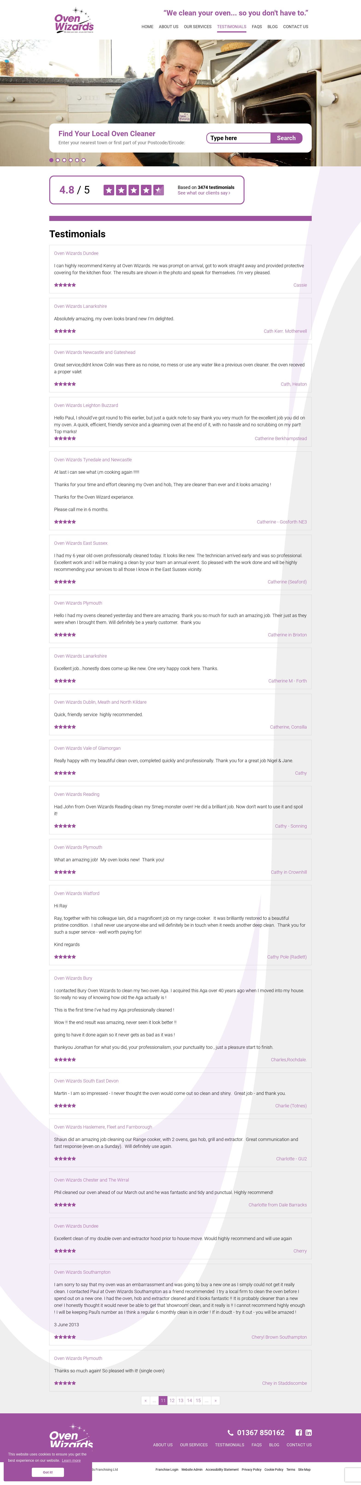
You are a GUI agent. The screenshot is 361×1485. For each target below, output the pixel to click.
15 (198, 1400)
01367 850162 (256, 1432)
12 (172, 1400)
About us (168, 26)
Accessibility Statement (222, 1469)
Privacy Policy (252, 1469)
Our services (198, 26)
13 (180, 1400)
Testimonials (231, 26)
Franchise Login (167, 1469)
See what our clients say (204, 193)
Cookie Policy (274, 1469)
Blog (273, 26)
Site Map (304, 1469)
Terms (290, 1469)
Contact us (295, 26)
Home (147, 26)
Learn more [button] (71, 1460)
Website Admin (192, 1469)
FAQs (257, 26)
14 (189, 1400)
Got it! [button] (48, 1472)
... (154, 1400)
